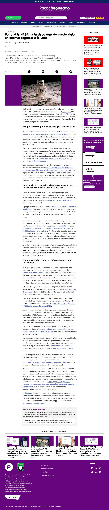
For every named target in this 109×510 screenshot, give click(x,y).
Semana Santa (39, 1)
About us (15, 22)
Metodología (61, 26)
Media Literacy (49, 26)
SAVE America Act (68, 1)
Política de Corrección (93, 162)
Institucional (93, 22)
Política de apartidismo (47, 468)
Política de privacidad (54, 506)
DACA (48, 1)
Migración (24, 22)
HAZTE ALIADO (13, 497)
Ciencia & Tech (51, 22)
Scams (71, 22)
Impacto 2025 (72, 26)
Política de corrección (47, 475)
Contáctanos (91, 147)
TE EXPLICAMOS (10, 32)
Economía (62, 22)
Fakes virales (81, 22)
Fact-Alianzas (37, 26)
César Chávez (56, 1)
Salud (33, 22)
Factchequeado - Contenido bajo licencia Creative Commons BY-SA (25, 506)
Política (41, 22)
